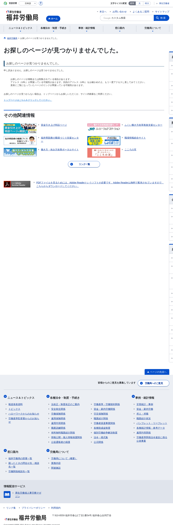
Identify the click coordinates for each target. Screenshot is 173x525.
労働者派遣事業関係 (104, 421)
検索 (163, 18)
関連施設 (56, 463)
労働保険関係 (58, 411)
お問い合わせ (120, 11)
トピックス (14, 406)
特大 (147, 3)
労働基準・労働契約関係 (107, 402)
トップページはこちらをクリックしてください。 (28, 100)
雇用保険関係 (58, 416)
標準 (132, 3)
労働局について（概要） (64, 454)
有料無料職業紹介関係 (63, 430)
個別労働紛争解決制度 (105, 430)
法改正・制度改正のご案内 (65, 402)
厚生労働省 (164, 3)
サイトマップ (162, 11)
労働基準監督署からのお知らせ (23, 418)
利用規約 (56, 503)
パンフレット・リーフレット (152, 421)
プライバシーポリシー (33, 503)
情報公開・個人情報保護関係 (66, 435)
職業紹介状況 (144, 416)
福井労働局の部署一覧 (20, 454)
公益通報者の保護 (60, 440)
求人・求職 (142, 411)
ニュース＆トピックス (21, 396)
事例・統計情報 (146, 396)
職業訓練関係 (58, 425)
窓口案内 (13, 448)
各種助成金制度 (102, 425)
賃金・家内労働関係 (104, 406)
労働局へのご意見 (154, 383)
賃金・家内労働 (145, 406)
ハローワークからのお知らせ (23, 411)
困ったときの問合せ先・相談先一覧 (23, 460)
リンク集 (11, 503)
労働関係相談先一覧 (19, 467)
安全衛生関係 (58, 406)
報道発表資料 (15, 402)
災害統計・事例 (145, 402)
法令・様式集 (101, 435)
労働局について (60, 448)
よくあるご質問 (141, 11)
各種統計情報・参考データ (151, 425)
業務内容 (56, 458)
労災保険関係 (101, 411)
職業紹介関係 (101, 416)
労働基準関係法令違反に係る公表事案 (152, 437)
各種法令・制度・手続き (66, 396)
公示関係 (98, 440)
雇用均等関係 (58, 421)
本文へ (103, 11)
